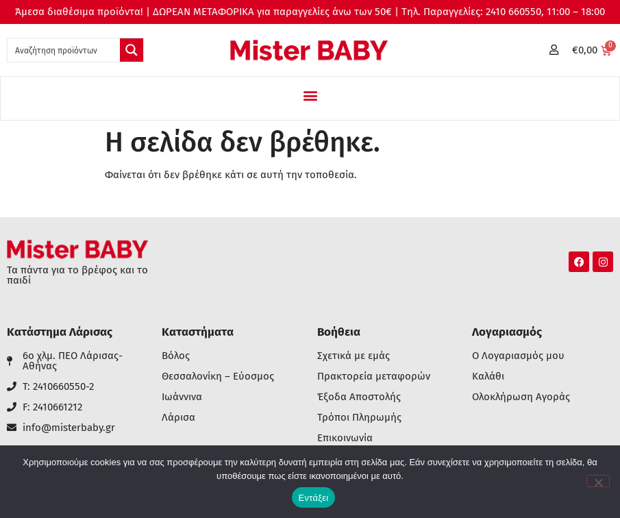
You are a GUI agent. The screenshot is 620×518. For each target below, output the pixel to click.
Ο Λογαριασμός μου (518, 356)
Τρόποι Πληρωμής (359, 417)
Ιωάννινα (182, 397)
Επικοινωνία (345, 438)
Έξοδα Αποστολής (359, 397)
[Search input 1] (64, 50)
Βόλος (176, 356)
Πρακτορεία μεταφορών (373, 376)
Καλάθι (488, 376)
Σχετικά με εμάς (353, 356)
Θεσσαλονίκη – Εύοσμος (218, 376)
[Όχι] (598, 481)
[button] (310, 95)
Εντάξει (314, 498)
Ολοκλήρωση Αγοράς (521, 397)
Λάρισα (178, 417)
